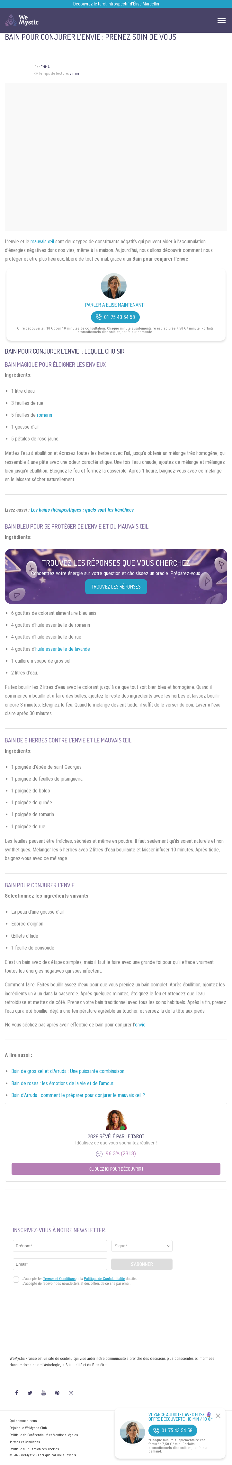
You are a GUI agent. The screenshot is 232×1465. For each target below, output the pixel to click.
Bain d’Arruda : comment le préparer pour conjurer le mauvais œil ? (78, 1095)
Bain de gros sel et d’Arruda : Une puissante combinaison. (68, 1071)
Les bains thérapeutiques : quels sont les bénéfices (82, 510)
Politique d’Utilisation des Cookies (34, 1449)
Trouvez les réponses (116, 586)
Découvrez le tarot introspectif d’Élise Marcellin (116, 3)
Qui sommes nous (23, 1421)
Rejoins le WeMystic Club (28, 1428)
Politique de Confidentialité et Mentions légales (44, 1435)
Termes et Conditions (25, 1442)
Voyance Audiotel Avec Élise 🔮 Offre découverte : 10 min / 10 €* (180, 1416)
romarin (44, 415)
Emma (45, 66)
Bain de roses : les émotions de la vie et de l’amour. (62, 1083)
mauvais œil (42, 242)
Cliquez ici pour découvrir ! (116, 1169)
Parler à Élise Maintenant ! (115, 305)
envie (140, 1025)
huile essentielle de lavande (62, 649)
